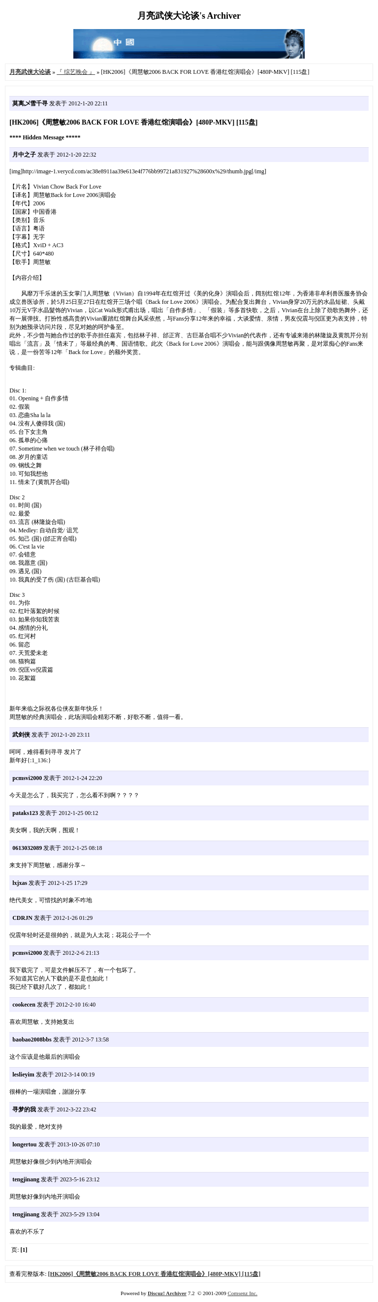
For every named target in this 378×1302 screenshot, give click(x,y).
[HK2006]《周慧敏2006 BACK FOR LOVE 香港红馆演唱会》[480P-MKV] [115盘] (154, 1273)
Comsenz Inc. (242, 1293)
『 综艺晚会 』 (76, 71)
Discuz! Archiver (167, 1293)
